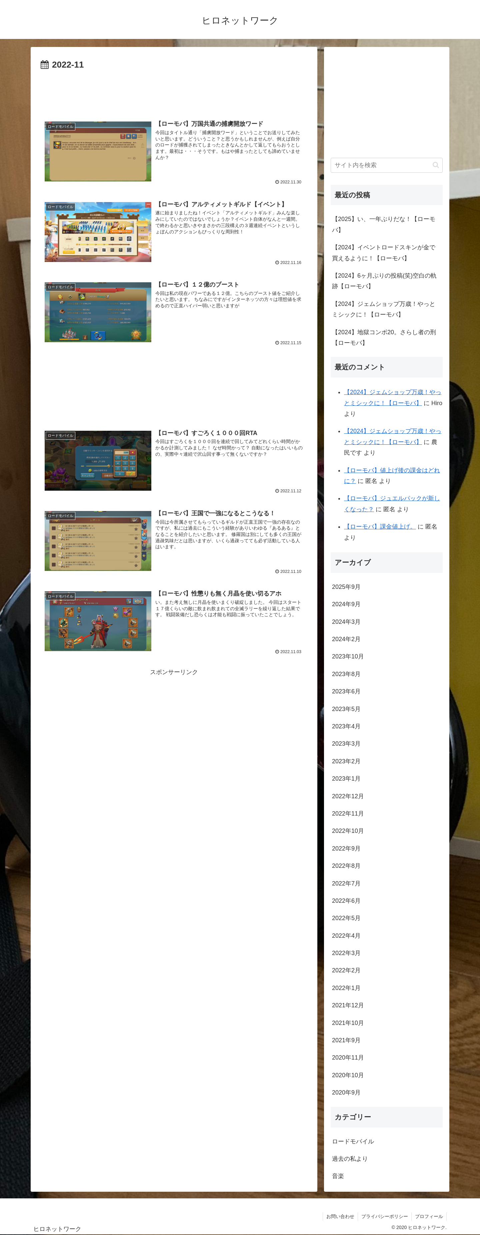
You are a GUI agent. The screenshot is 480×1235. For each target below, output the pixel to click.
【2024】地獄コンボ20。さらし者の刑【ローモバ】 (384, 337)
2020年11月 (348, 1057)
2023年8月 (346, 674)
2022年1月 (346, 988)
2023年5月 (346, 709)
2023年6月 (346, 691)
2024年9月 (346, 604)
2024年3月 (346, 621)
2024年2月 (346, 639)
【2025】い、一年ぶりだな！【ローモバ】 (383, 224)
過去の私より (350, 1158)
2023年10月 (348, 656)
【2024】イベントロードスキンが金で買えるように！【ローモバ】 (383, 252)
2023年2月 (346, 761)
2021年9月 (346, 1040)
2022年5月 (346, 918)
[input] (387, 165)
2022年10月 (348, 831)
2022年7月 (346, 883)
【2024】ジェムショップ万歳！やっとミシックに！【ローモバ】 (383, 309)
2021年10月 (348, 1023)
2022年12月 (348, 796)
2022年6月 (346, 900)
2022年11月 (348, 813)
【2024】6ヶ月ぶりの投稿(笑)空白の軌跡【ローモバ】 (384, 281)
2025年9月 (346, 587)
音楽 (338, 1176)
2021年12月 (348, 1005)
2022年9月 (346, 848)
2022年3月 (346, 953)
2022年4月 (346, 935)
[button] (436, 165)
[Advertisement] (174, 91)
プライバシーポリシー (384, 1216)
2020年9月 (346, 1092)
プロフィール (429, 1216)
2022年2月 (346, 970)
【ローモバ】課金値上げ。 (380, 526)
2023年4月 (346, 726)
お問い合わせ (340, 1216)
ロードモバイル (353, 1141)
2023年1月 (346, 778)
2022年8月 (346, 866)
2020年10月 (348, 1075)
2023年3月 (346, 743)
